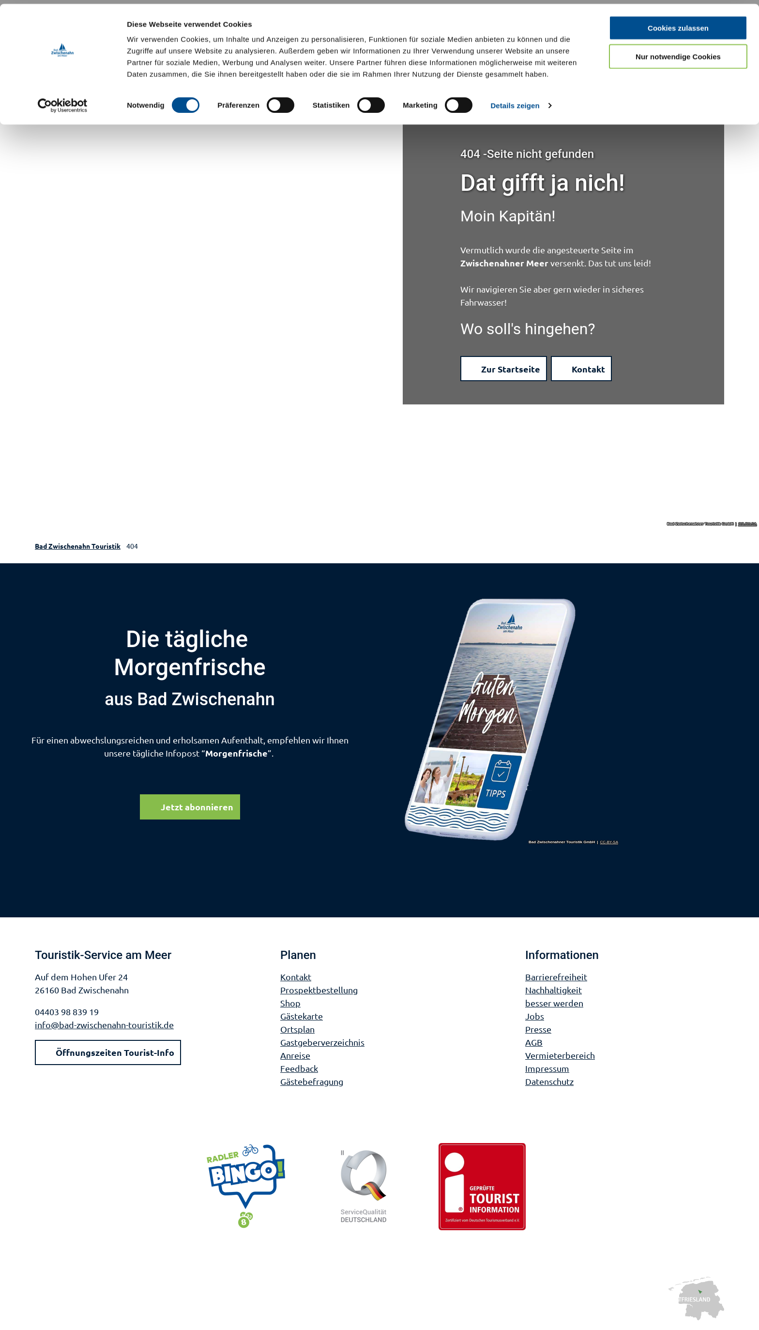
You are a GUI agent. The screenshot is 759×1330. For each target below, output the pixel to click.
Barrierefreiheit (556, 977)
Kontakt (295, 977)
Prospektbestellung (319, 990)
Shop (290, 1003)
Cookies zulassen (678, 24)
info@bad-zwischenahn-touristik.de (104, 1025)
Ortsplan (297, 1029)
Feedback (299, 1068)
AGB (534, 1042)
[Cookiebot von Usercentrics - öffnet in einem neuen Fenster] (62, 101)
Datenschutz (549, 1081)
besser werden (554, 1003)
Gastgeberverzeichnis (322, 1042)
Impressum (547, 1068)
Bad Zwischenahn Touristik (78, 545)
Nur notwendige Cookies (678, 52)
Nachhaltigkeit (553, 990)
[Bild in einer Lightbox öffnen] (512, 720)
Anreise (295, 1055)
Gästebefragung (311, 1081)
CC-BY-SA (748, 524)
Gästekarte (301, 1016)
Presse (538, 1029)
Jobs (534, 1016)
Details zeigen (514, 101)
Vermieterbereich (560, 1055)
